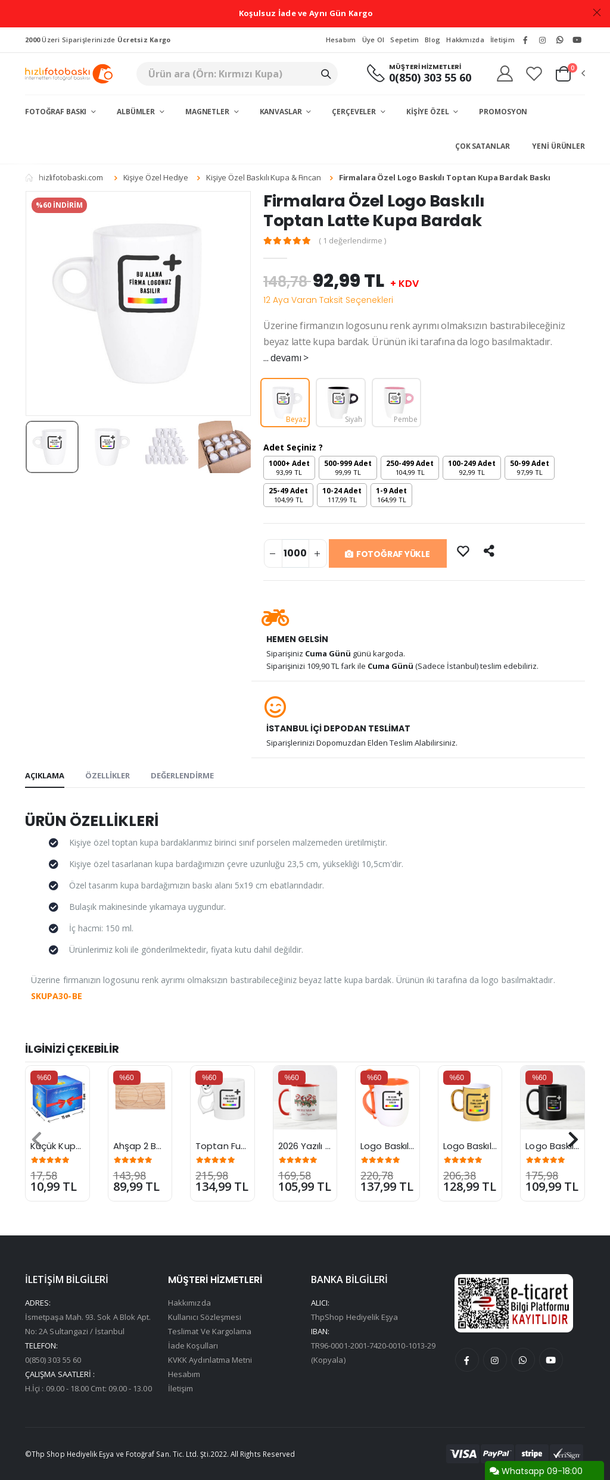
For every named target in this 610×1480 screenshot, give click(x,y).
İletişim (502, 39)
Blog (432, 39)
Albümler (137, 112)
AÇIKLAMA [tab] (44, 775)
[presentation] (36, 1139)
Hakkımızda (189, 1302)
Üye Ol (373, 39)
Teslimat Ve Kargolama (209, 1331)
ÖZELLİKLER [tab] (107, 775)
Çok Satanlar (482, 146)
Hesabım (341, 39)
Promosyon (503, 112)
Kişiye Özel (428, 112)
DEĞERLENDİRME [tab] (182, 775)
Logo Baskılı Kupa (480, 1146)
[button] (569, 73)
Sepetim (404, 39)
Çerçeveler (355, 112)
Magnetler (208, 112)
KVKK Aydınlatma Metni (210, 1359)
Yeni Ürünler (558, 146)
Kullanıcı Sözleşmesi (204, 1317)
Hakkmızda (465, 39)
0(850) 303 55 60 (430, 78)
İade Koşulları (193, 1345)
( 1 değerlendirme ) (352, 241)
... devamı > (286, 357)
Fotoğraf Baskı (56, 112)
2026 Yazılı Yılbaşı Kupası (331, 1146)
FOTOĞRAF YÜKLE (387, 554)
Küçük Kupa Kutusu (72, 1146)
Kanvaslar (282, 112)
